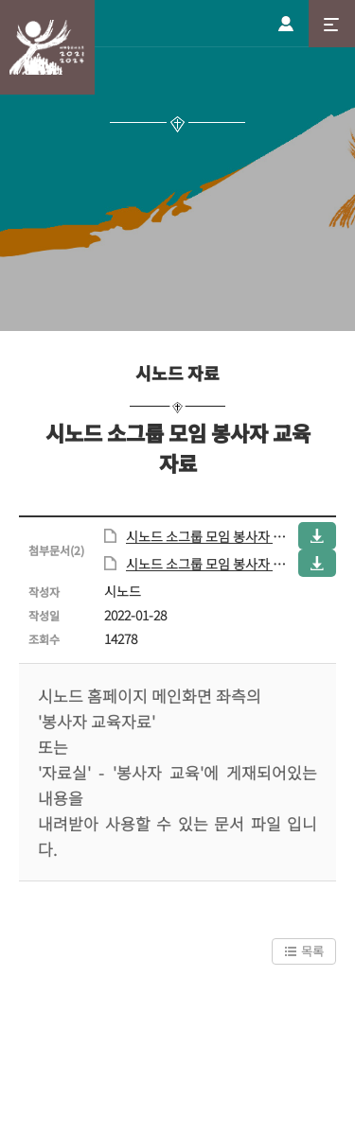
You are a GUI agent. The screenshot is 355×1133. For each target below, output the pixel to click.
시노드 (47, 47)
